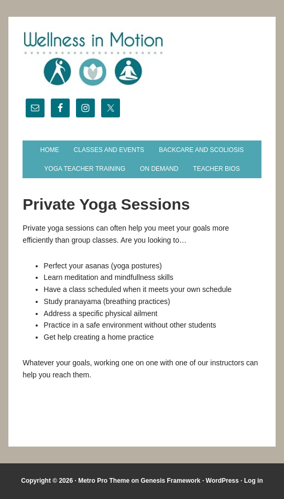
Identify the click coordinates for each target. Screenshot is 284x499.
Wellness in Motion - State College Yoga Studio (142, 58)
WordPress (222, 480)
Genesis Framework (170, 480)
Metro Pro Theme (103, 480)
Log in (253, 480)
